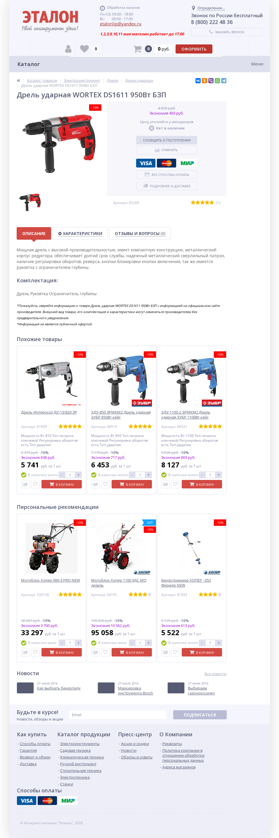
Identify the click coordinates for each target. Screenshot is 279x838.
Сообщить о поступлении (166, 140)
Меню (257, 64)
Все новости (215, 673)
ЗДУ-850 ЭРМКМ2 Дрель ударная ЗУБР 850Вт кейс (121, 415)
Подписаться (200, 715)
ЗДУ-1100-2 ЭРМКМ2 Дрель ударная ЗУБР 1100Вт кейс (185, 415)
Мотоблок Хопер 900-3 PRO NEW (50, 580)
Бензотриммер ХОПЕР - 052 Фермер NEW (186, 583)
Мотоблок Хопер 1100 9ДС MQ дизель (118, 583)
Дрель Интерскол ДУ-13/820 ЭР (49, 412)
